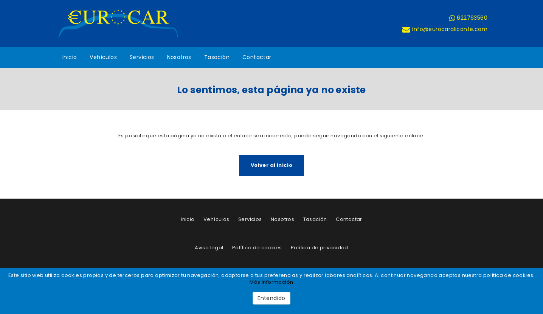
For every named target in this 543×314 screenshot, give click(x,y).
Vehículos (103, 57)
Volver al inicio (271, 165)
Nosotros (179, 57)
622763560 (468, 18)
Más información (271, 282)
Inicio (69, 57)
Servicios (142, 57)
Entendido (271, 298)
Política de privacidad (319, 247)
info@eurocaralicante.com (444, 29)
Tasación (217, 57)
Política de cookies (257, 247)
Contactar (257, 57)
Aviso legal (209, 247)
